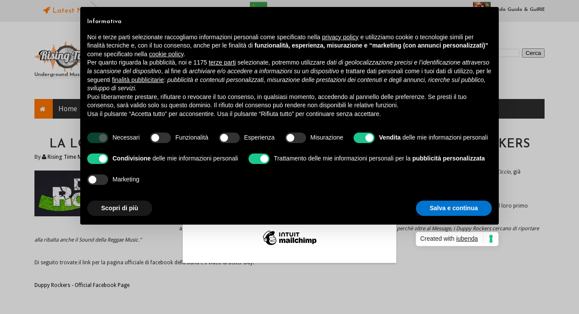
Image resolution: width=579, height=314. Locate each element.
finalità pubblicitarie (138, 79)
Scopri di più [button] (119, 208)
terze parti (222, 62)
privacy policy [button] (340, 37)
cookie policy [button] (166, 54)
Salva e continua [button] (454, 208)
